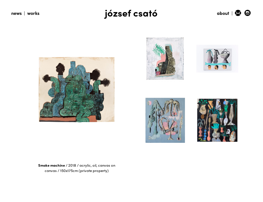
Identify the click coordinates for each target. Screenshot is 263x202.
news (16, 13)
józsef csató (131, 12)
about (223, 13)
